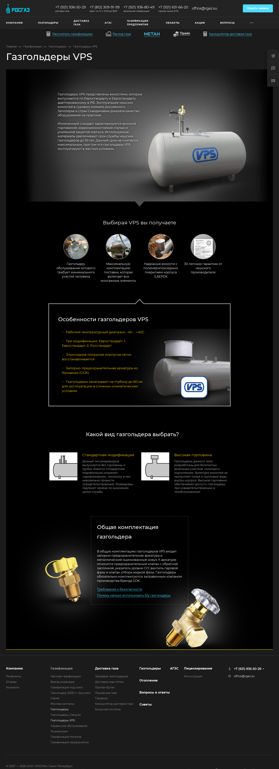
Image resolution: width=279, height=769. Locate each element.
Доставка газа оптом (109, 681)
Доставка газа (106, 668)
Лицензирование (198, 668)
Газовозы (101, 698)
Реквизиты (13, 676)
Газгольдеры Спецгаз (66, 714)
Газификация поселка (66, 736)
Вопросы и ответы (154, 692)
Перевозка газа (106, 692)
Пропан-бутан (104, 687)
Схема (55, 698)
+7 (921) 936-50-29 (70, 7)
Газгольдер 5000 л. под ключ (71, 692)
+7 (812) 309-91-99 (105, 7)
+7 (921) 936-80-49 (138, 7)
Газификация (62, 668)
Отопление (148, 680)
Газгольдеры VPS (63, 720)
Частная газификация (66, 676)
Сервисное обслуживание (69, 725)
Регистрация (193, 676)
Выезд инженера (62, 681)
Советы (145, 704)
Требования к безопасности (119, 589)
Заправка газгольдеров (111, 676)
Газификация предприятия (70, 742)
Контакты (12, 687)
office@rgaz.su (204, 8)
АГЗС (174, 668)
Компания (14, 668)
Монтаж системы (62, 703)
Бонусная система (108, 709)
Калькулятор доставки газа (114, 703)
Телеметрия (59, 731)
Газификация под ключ (67, 687)
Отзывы (11, 681)
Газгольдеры (60, 709)
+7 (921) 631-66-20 (173, 7)
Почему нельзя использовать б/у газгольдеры (134, 595)
